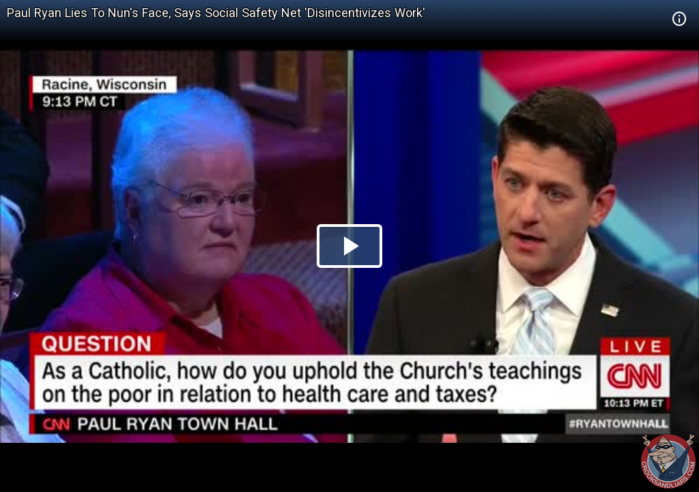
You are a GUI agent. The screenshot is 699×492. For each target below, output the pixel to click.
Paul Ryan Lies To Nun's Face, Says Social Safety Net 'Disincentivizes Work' (216, 12)
